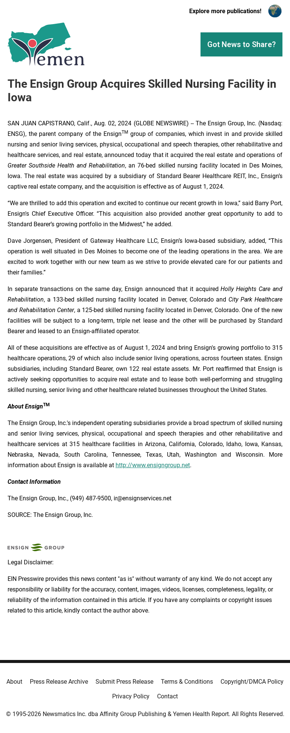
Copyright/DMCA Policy (252, 681)
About (14, 681)
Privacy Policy (131, 696)
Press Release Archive (59, 681)
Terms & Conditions (187, 681)
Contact (167, 696)
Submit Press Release (124, 681)
